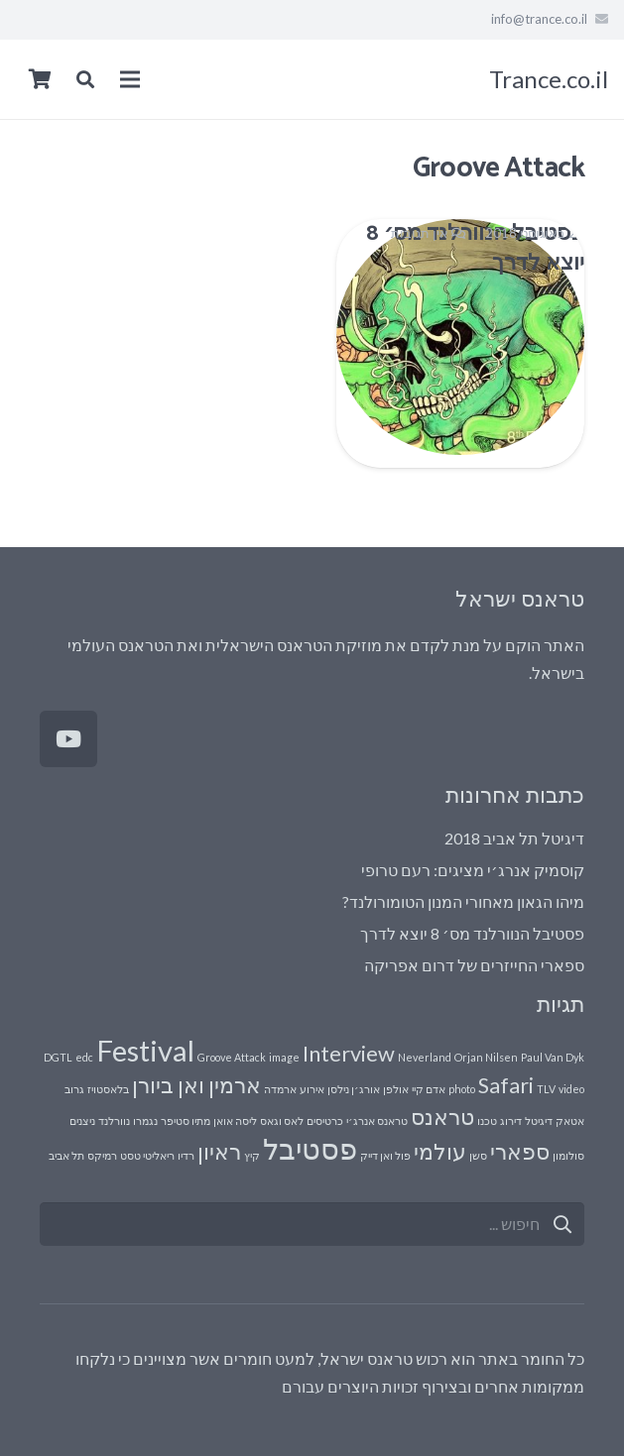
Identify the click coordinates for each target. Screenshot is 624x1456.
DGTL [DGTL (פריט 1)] (58, 1057)
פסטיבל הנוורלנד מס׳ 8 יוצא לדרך (472, 933)
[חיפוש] (562, 1224)
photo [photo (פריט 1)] (461, 1088)
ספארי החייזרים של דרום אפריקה (474, 964)
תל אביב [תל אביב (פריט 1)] (66, 1155)
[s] (312, 1224)
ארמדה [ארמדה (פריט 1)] (280, 1088)
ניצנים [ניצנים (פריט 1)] (82, 1120)
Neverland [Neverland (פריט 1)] (424, 1057)
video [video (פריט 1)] (571, 1088)
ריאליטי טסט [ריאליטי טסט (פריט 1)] (147, 1155)
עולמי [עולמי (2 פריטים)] (440, 1151)
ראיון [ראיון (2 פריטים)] (219, 1151)
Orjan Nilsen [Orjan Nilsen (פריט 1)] (486, 1057)
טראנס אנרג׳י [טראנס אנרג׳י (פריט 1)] (377, 1120)
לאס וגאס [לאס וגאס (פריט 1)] (282, 1120)
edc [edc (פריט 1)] (84, 1057)
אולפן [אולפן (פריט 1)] (396, 1088)
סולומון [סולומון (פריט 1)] (568, 1155)
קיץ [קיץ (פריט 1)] (252, 1155)
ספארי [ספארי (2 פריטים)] (520, 1151)
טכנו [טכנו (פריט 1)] (487, 1120)
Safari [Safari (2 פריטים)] (506, 1084)
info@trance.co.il (539, 19)
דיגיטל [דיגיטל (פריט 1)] (539, 1120)
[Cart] (40, 79)
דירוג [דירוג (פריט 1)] (511, 1120)
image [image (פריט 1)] (284, 1057)
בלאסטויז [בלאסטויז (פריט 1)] (108, 1088)
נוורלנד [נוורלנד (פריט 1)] (114, 1120)
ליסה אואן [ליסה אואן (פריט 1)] (235, 1120)
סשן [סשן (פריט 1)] (478, 1155)
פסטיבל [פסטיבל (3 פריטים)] (310, 1148)
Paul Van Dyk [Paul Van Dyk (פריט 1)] (552, 1057)
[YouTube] (68, 739)
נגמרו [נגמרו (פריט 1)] (145, 1120)
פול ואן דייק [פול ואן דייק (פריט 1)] (385, 1155)
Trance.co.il (548, 78)
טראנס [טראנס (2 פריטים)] (442, 1116)
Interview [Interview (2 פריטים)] (349, 1053)
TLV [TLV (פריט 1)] (546, 1088)
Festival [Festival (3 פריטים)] (145, 1050)
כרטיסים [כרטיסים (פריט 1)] (325, 1120)
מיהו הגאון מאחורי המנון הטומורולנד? (463, 901)
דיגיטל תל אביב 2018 (514, 838)
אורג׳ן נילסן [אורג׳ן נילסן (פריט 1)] (353, 1088)
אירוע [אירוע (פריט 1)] (312, 1088)
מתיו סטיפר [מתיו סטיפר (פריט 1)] (185, 1120)
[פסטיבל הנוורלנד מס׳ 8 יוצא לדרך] (460, 343)
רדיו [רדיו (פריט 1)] (186, 1155)
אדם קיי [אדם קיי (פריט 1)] (428, 1088)
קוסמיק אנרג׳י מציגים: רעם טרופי (472, 869)
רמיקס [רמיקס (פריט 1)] (102, 1155)
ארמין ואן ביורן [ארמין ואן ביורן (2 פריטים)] (196, 1084)
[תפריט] (130, 79)
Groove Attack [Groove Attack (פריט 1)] (231, 1057)
